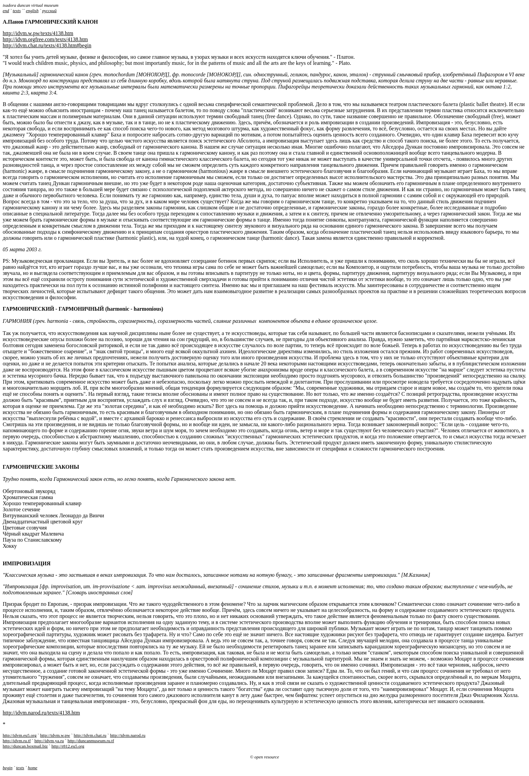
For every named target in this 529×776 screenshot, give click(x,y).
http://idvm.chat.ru (90, 735)
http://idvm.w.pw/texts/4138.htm (38, 33)
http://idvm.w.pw (55, 735)
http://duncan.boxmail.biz (25, 746)
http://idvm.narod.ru (127, 735)
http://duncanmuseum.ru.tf (90, 740)
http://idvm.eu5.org (19, 735)
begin (7, 767)
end (6, 10)
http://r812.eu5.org (67, 746)
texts (17, 10)
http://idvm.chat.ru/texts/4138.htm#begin (47, 45)
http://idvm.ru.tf (17, 740)
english (32, 10)
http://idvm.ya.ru (49, 740)
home (32, 767)
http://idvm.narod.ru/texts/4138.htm (41, 713)
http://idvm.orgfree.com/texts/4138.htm (45, 39)
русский (49, 10)
